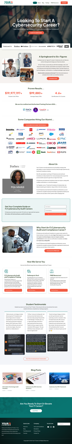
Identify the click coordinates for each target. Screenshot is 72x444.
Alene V (3, 390)
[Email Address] (55, 210)
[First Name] (55, 206)
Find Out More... (9, 290)
